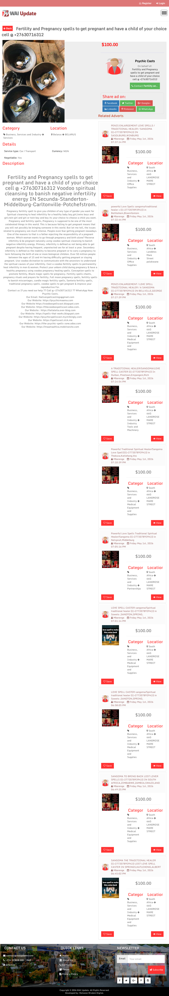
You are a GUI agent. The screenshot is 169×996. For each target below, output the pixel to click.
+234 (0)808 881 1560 (17, 960)
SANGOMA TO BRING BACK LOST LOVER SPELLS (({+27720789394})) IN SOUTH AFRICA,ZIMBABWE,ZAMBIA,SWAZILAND (135, 780)
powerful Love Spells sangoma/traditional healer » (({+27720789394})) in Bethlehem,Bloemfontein (134, 210)
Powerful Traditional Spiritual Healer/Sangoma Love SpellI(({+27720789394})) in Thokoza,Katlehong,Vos (136, 452)
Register (145, 3)
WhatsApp (146, 109)
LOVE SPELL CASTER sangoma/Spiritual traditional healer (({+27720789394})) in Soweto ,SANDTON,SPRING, (134, 611)
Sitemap (9, 965)
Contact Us (66, 965)
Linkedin (111, 109)
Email (122, 958)
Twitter (127, 103)
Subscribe (156, 970)
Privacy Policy (68, 974)
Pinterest (127, 109)
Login (160, 3)
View (157, 196)
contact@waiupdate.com (18, 955)
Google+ (144, 103)
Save (107, 196)
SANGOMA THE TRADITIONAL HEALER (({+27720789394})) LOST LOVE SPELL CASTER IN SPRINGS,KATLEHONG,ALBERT (136, 864)
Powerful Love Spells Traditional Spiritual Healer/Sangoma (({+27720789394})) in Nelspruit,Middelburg (134, 537)
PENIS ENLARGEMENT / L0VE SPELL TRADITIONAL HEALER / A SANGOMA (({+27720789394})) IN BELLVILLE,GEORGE (136, 287)
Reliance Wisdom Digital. (91, 993)
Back (7, 28)
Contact (146, 86)
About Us (66, 960)
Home (64, 955)
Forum (64, 969)
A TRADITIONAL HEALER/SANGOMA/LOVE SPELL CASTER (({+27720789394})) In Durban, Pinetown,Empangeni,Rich (135, 372)
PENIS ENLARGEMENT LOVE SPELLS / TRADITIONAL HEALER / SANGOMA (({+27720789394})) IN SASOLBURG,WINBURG (133, 130)
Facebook (111, 103)
